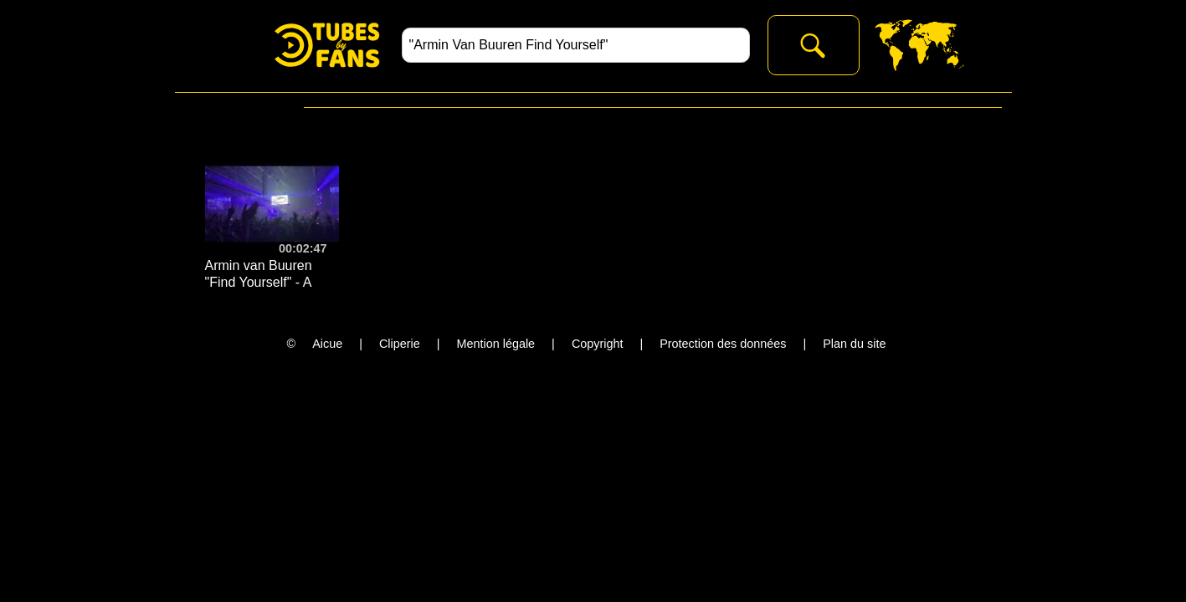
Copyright (598, 343)
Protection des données (723, 343)
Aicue (327, 343)
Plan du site (854, 343)
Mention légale (496, 343)
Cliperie (399, 343)
